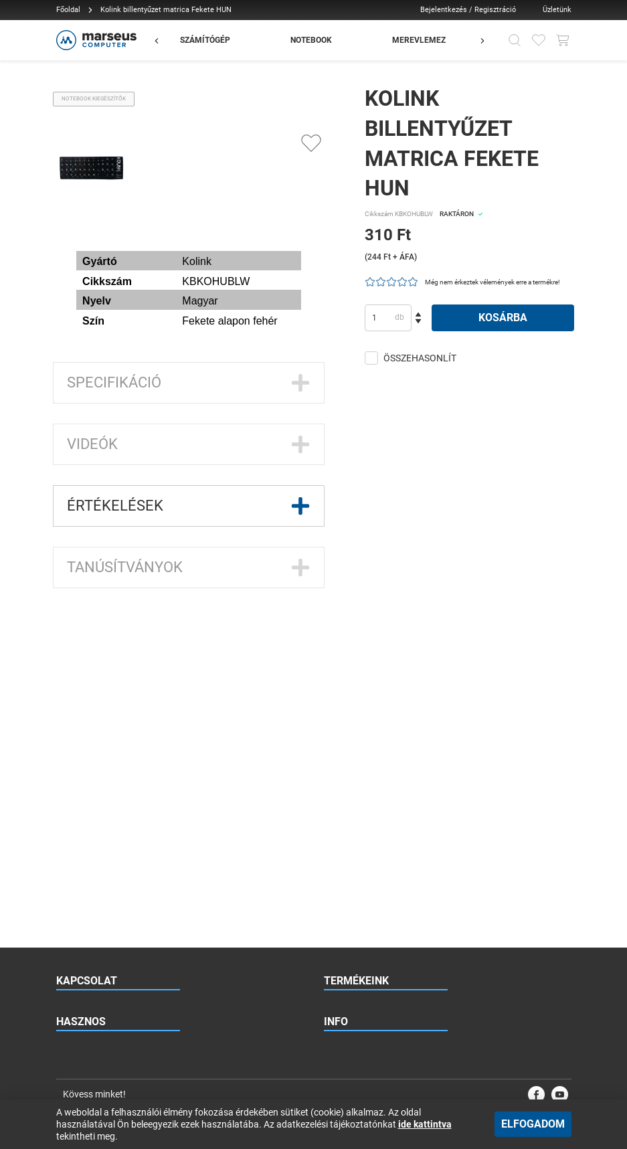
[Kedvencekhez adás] (311, 143)
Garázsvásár (346, 791)
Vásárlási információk (364, 968)
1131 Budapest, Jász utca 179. (130, 738)
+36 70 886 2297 (117, 711)
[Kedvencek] (539, 40)
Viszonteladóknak (88, 861)
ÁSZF (333, 941)
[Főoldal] (95, 40)
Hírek (65, 914)
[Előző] (163, 40)
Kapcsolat (342, 861)
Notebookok (346, 711)
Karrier (336, 914)
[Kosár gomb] (563, 40)
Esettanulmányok (88, 968)
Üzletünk (557, 9)
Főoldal (68, 9)
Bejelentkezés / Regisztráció (468, 9)
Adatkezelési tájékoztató (368, 995)
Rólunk (336, 888)
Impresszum (346, 1022)
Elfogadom (533, 1124)
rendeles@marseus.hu (120, 684)
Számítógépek (349, 684)
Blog (64, 941)
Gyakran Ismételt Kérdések (104, 888)
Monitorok (342, 738)
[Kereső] (515, 40)
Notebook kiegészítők (94, 99)
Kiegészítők (344, 765)
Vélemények (78, 995)
